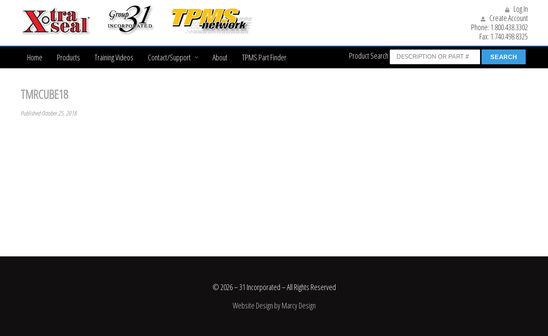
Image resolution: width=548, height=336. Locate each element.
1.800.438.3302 (509, 27)
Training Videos (113, 57)
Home (34, 57)
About (220, 57)
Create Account (504, 18)
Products (68, 57)
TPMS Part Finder (264, 57)
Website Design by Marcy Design (274, 305)
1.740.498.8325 (509, 36)
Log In (516, 9)
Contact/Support (169, 57)
